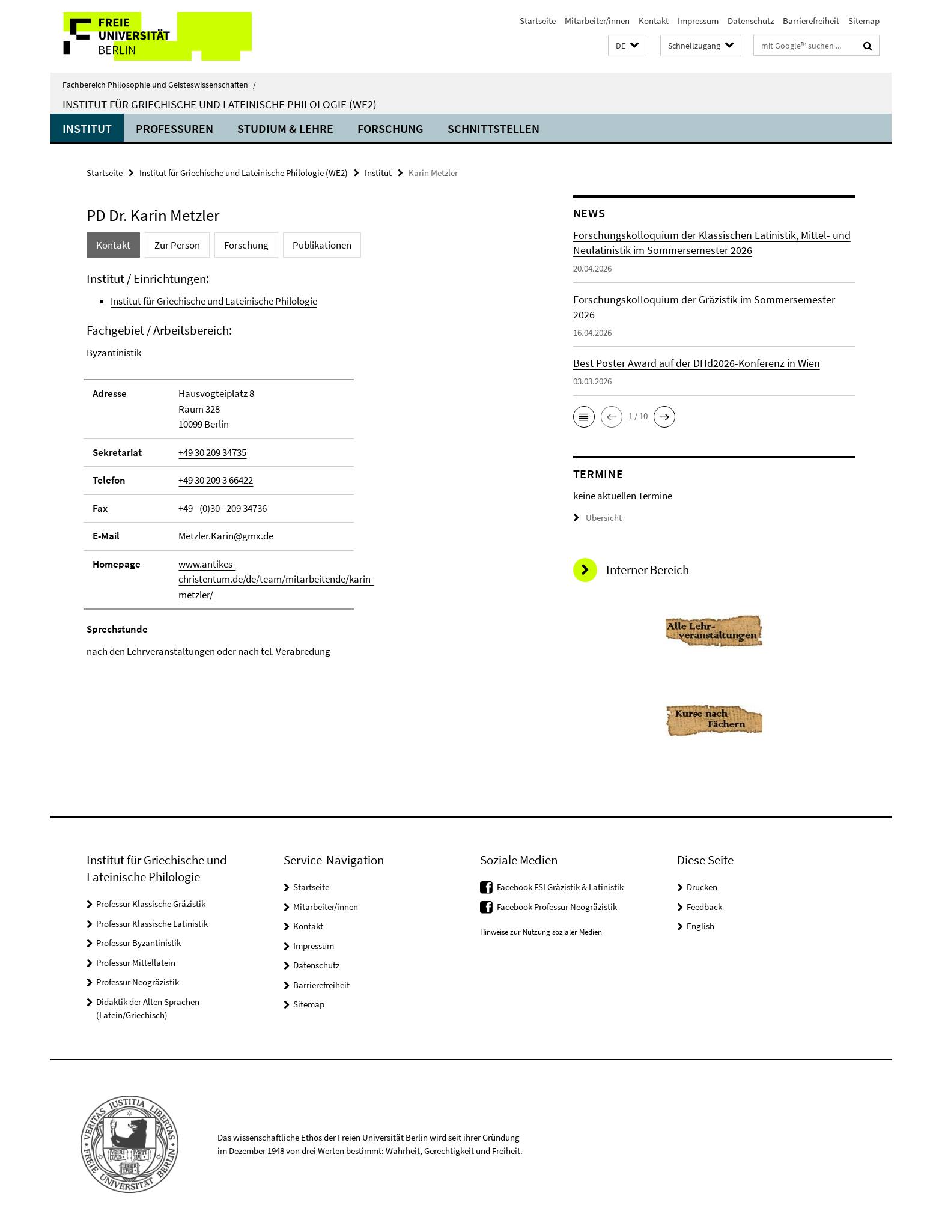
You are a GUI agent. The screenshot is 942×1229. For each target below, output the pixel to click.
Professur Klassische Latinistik (152, 923)
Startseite (538, 20)
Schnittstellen (493, 128)
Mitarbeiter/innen (597, 20)
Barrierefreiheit (811, 20)
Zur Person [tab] (177, 245)
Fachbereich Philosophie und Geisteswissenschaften (159, 84)
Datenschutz (751, 20)
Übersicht (597, 517)
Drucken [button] (702, 887)
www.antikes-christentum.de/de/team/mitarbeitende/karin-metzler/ (276, 579)
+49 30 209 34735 (212, 452)
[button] (627, 46)
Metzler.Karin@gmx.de (225, 535)
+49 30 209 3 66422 (215, 480)
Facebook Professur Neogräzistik (557, 906)
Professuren (174, 128)
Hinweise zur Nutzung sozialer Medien (541, 932)
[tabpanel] (307, 464)
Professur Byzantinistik (138, 942)
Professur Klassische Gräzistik (150, 903)
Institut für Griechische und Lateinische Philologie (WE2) (219, 104)
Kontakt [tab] (113, 245)
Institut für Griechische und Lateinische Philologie (214, 301)
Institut (87, 128)
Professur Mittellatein (135, 962)
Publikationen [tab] (322, 245)
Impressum (698, 20)
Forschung (390, 128)
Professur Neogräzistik (137, 982)
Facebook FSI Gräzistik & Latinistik (560, 887)
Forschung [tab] (246, 245)
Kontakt (654, 20)
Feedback (704, 906)
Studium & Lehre (285, 128)
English (700, 926)
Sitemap (864, 20)
